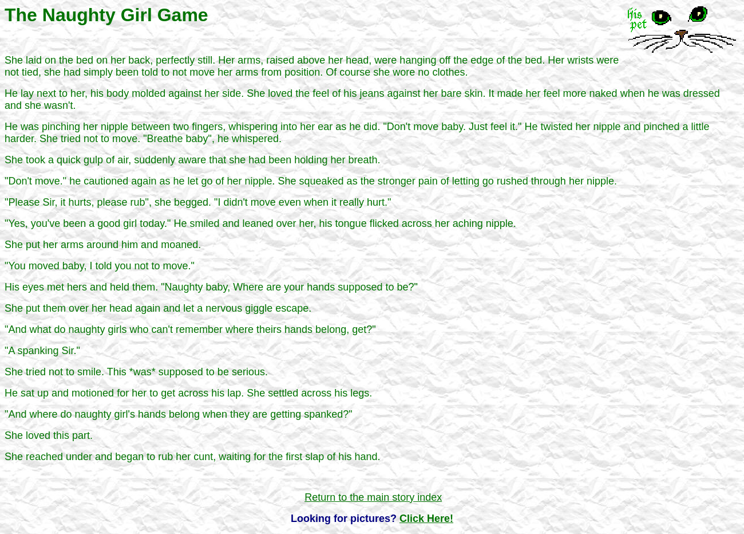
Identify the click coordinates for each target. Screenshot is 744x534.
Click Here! (426, 518)
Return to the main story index (373, 497)
